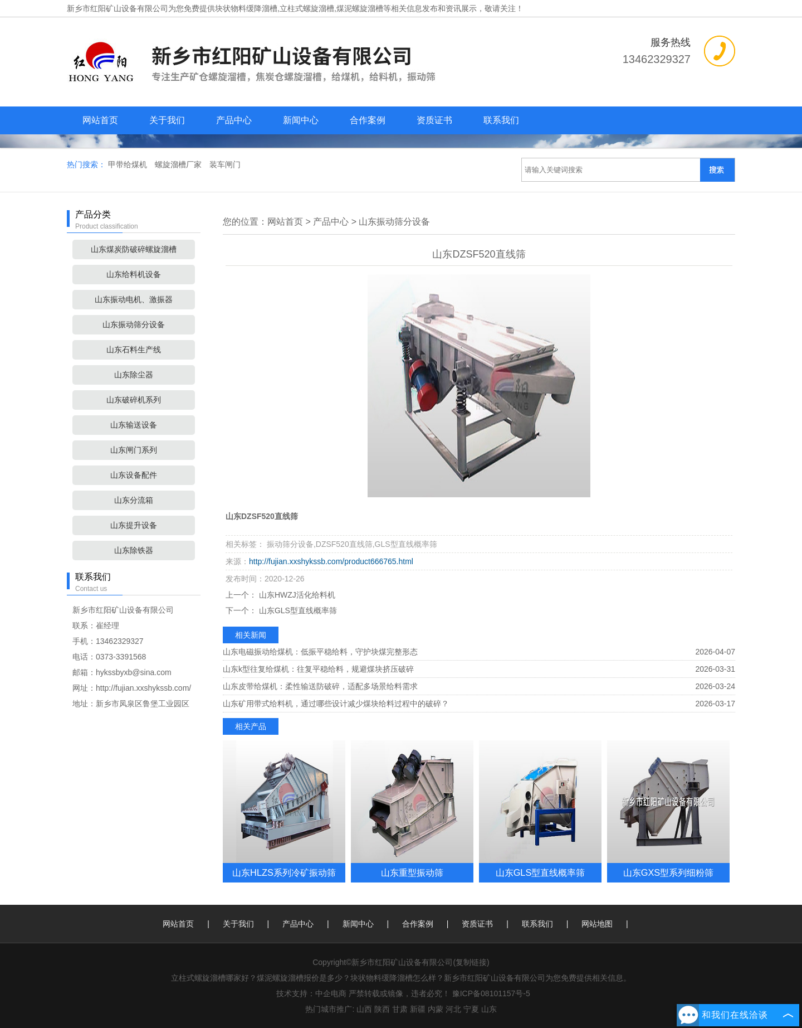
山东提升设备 (133, 525)
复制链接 (471, 962)
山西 (364, 1009)
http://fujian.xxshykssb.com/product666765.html (331, 561)
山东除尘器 (133, 374)
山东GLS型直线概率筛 (297, 610)
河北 (453, 1009)
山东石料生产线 (133, 349)
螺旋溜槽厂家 (179, 164)
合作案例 (367, 120)
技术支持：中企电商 (311, 993)
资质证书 (434, 120)
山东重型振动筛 (412, 872)
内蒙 (435, 1009)
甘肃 (400, 1009)
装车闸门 (225, 164)
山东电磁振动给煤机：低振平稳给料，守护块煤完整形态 (320, 651)
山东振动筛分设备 (133, 324)
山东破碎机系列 (133, 399)
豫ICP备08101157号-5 (491, 993)
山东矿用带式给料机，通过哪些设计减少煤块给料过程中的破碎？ (336, 703)
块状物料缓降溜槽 (246, 8)
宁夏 (471, 1009)
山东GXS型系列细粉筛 (668, 872)
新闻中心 (301, 120)
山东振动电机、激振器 (134, 299)
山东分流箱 (133, 500)
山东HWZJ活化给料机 (296, 594)
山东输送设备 (133, 424)
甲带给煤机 (128, 164)
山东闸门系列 (133, 449)
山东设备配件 (133, 475)
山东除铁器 (133, 550)
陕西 (382, 1009)
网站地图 (597, 923)
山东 (489, 1009)
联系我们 (501, 120)
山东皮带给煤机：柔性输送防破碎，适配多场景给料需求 (320, 686)
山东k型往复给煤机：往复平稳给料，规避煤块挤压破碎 (318, 669)
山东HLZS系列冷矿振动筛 (284, 872)
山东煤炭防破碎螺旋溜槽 (134, 249)
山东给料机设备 (133, 274)
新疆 (418, 1009)
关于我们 (167, 120)
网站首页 (100, 120)
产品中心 (234, 120)
